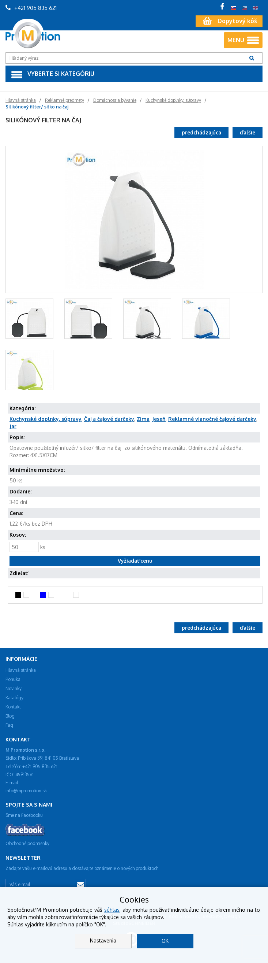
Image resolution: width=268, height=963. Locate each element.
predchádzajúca (201, 132)
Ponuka (12, 679)
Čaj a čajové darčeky (109, 419)
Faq (9, 725)
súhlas (112, 910)
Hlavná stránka (20, 670)
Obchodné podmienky (27, 843)
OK (165, 941)
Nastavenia (103, 940)
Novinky (13, 688)
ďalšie (247, 132)
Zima (143, 419)
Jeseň (159, 419)
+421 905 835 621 (31, 7)
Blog (10, 716)
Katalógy (14, 697)
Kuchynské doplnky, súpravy (46, 419)
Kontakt (13, 707)
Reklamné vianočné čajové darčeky (212, 419)
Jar (13, 426)
